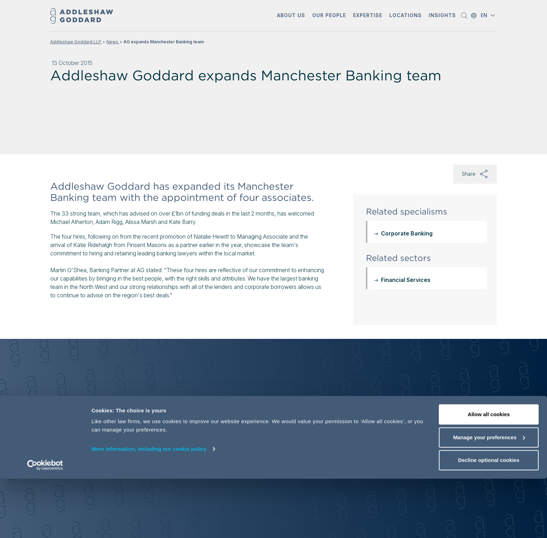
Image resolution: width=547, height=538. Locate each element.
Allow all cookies (489, 474)
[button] (291, 16)
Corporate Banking (407, 233)
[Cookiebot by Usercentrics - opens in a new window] (45, 524)
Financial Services (405, 279)
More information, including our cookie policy (149, 508)
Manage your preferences (489, 497)
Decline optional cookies (488, 519)
